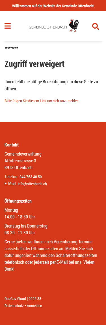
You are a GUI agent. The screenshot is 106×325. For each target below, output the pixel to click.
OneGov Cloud (15, 298)
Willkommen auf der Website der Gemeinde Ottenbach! (53, 6)
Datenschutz (14, 305)
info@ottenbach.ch (32, 183)
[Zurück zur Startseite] (53, 26)
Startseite (11, 48)
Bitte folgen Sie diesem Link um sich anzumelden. (42, 100)
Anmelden (34, 305)
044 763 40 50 (31, 176)
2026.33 (35, 298)
